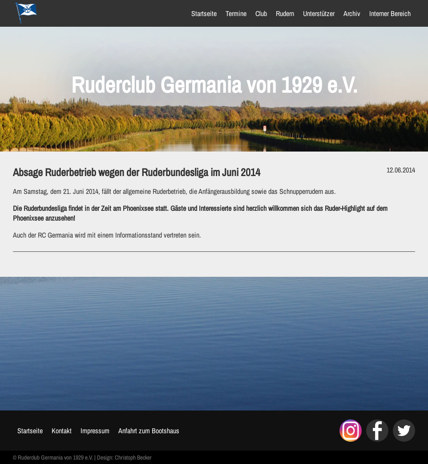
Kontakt (62, 430)
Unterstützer (318, 13)
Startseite (203, 13)
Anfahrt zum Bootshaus (149, 430)
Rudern (284, 13)
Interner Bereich (389, 13)
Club (260, 13)
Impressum (95, 430)
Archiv (351, 13)
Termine (235, 13)
